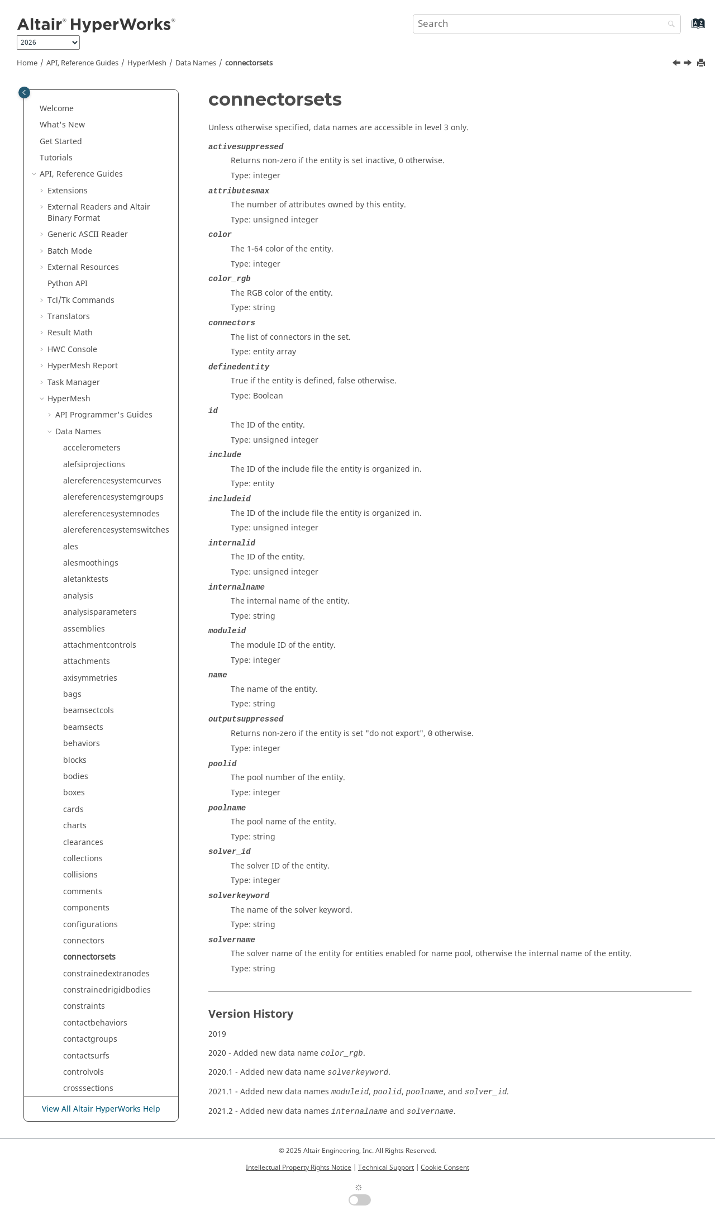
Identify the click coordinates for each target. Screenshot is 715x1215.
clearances (83, 117)
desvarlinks (84, 511)
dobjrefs (78, 544)
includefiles (85, 922)
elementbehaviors (97, 593)
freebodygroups (93, 757)
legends (78, 1053)
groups (76, 873)
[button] (58, 100)
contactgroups (90, 314)
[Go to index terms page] (686, 29)
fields (73, 741)
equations (82, 675)
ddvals (75, 413)
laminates (81, 1036)
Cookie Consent (445, 1167)
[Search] (668, 25)
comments (82, 166)
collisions (80, 149)
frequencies (85, 790)
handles (78, 889)
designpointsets (93, 478)
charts (75, 100)
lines (72, 1069)
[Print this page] (702, 63)
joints (73, 1020)
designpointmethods (102, 445)
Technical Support (386, 1167)
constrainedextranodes (106, 248)
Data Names (195, 63)
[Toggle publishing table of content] (24, 92)
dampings (82, 396)
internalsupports (94, 987)
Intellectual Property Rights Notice (298, 1167)
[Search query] (547, 24)
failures (77, 708)
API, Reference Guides (82, 63)
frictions (78, 823)
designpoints (87, 462)
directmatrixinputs (98, 527)
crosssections (88, 363)
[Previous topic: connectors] (677, 64)
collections (83, 133)
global (75, 856)
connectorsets (249, 63)
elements (80, 626)
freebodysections (95, 774)
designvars (83, 495)
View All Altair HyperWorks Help (101, 1109)
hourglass (82, 905)
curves (75, 380)
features (78, 724)
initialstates (85, 1004)
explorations (86, 691)
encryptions (85, 642)
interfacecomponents (103, 955)
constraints (84, 281)
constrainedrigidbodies (107, 264)
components (86, 182)
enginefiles (84, 659)
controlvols (83, 347)
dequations (84, 429)
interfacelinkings (94, 971)
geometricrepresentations (112, 840)
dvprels (77, 577)
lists (70, 1086)
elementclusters (93, 609)
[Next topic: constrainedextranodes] (688, 64)
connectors (83, 215)
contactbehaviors (95, 297)
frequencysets (89, 807)
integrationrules (93, 938)
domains (79, 560)
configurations (90, 199)
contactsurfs (86, 330)
